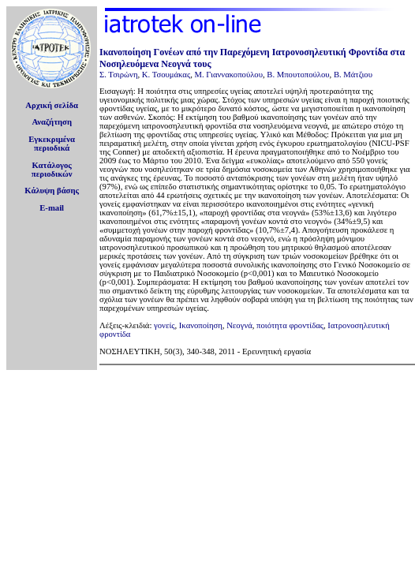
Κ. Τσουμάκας (166, 74)
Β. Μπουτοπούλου (298, 74)
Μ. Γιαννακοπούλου (228, 74)
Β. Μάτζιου (353, 74)
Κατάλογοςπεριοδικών (52, 169)
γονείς (164, 325)
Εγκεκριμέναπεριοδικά (51, 143)
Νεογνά (239, 325)
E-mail (51, 208)
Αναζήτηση (52, 122)
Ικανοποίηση (200, 325)
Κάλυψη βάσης (51, 190)
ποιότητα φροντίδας (289, 325)
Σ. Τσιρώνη (118, 74)
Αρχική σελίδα (51, 105)
